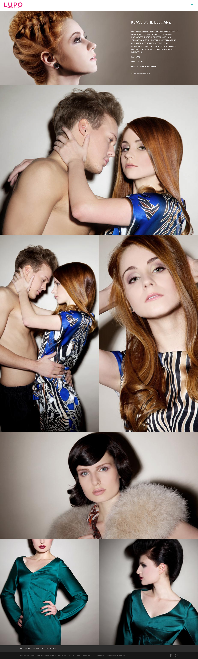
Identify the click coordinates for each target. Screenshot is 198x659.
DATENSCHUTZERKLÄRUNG (44, 649)
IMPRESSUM (25, 649)
